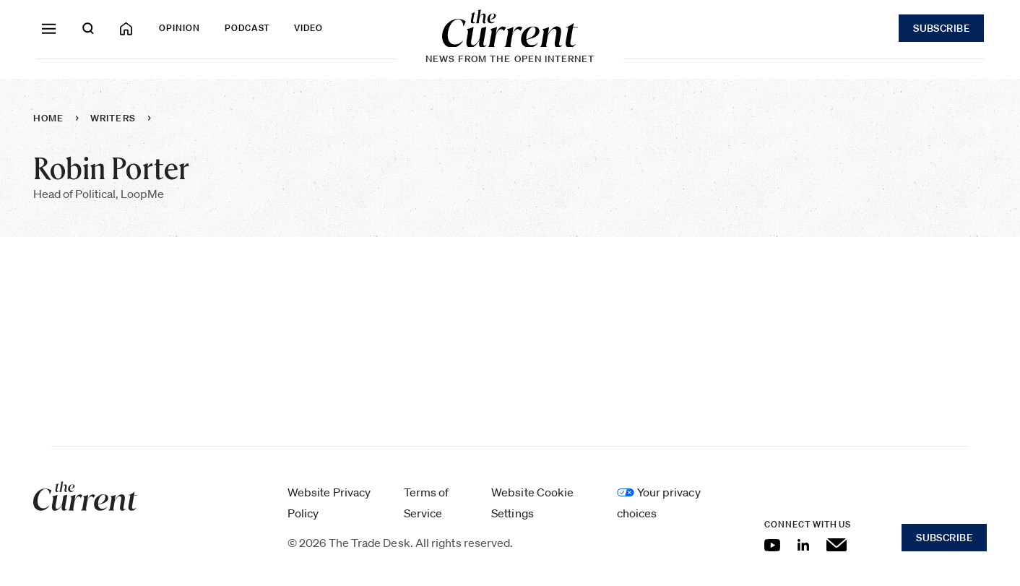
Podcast (247, 28)
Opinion (179, 28)
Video (308, 28)
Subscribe (941, 28)
